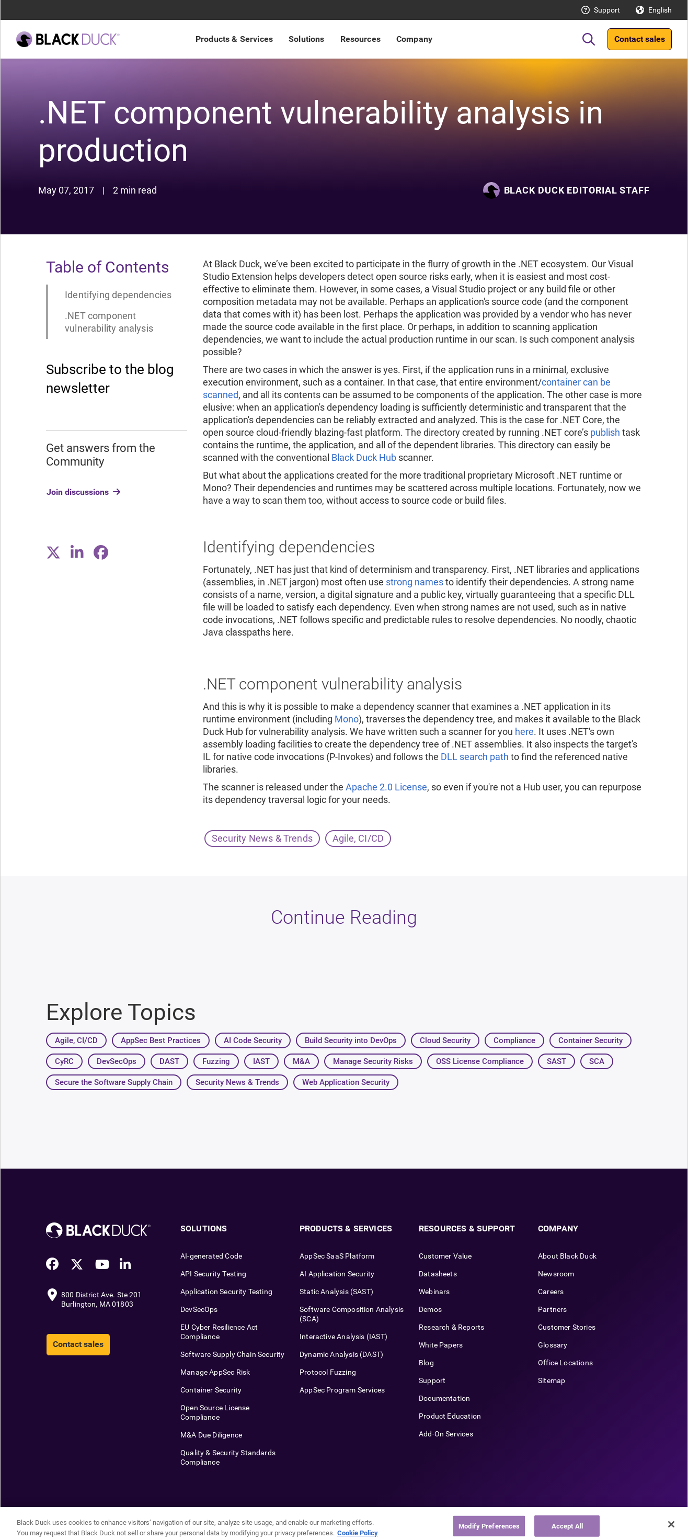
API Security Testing (213, 1274)
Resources (360, 39)
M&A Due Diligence (211, 1435)
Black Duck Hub (363, 457)
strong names (414, 581)
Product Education (450, 1416)
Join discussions (78, 492)
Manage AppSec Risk (215, 1372)
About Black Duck (567, 1256)
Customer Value (445, 1256)
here (524, 731)
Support (607, 10)
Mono (347, 719)
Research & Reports (451, 1327)
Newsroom (556, 1274)
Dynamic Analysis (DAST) (341, 1354)
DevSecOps (199, 1309)
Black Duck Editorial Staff (577, 190)
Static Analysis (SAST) (336, 1291)
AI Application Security (337, 1274)
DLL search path (475, 756)
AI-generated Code (211, 1256)
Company (414, 39)
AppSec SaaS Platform (337, 1256)
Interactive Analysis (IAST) (343, 1336)
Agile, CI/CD (358, 838)
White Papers (441, 1345)
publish (605, 432)
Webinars (434, 1291)
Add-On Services (446, 1434)
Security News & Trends (262, 838)
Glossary (552, 1345)
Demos (430, 1309)
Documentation (444, 1398)
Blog (426, 1362)
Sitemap (551, 1380)
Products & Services (234, 39)
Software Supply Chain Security (232, 1354)
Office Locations (565, 1362)
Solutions (306, 39)
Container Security (211, 1390)
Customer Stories (566, 1327)
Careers (551, 1291)
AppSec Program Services (342, 1390)
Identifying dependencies (118, 294)
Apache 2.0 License (386, 787)
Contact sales (639, 39)
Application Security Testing (226, 1291)
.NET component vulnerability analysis (109, 322)
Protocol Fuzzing (328, 1372)
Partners (552, 1309)
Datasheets (438, 1274)
